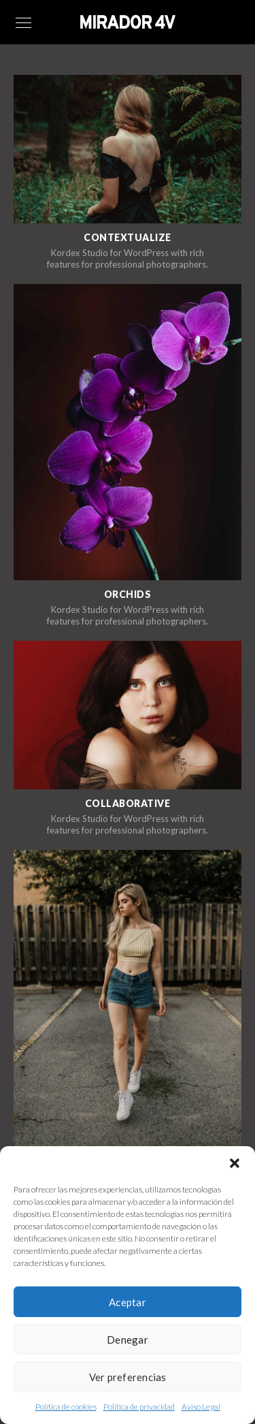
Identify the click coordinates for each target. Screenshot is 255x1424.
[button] (234, 1163)
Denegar (127, 1339)
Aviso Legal (201, 1407)
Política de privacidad (139, 1407)
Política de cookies (66, 1407)
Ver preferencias (128, 1377)
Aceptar (127, 1302)
